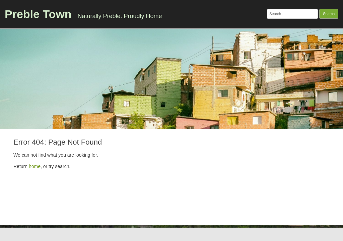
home (35, 166)
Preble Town (38, 14)
